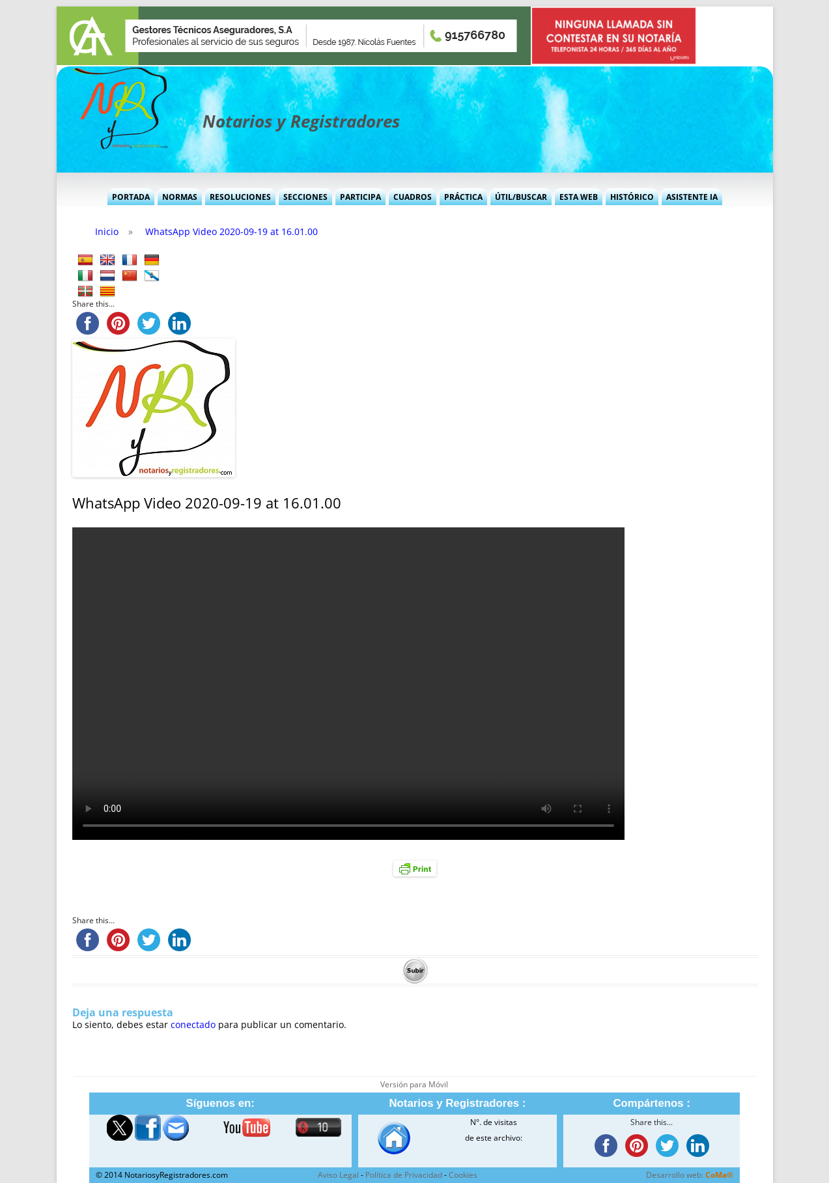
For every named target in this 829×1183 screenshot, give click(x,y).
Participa (360, 196)
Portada (131, 196)
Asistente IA (692, 196)
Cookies (463, 1174)
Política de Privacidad (403, 1174)
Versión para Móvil (414, 1084)
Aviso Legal (338, 1174)
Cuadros (412, 196)
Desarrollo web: (689, 1174)
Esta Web (578, 196)
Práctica (463, 196)
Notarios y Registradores (301, 121)
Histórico (632, 196)
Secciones (305, 196)
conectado (193, 1024)
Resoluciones (240, 196)
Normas (179, 196)
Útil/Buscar (521, 196)
